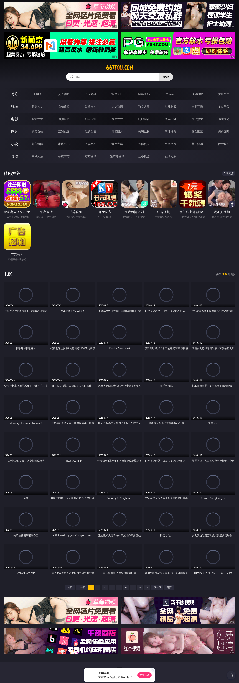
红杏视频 (144, 156)
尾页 (169, 587)
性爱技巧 (224, 144)
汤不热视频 (117, 156)
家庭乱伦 (64, 144)
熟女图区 (197, 131)
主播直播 (197, 106)
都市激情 (37, 144)
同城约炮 (37, 156)
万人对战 (90, 94)
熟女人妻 (144, 106)
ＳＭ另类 (224, 106)
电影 (14, 118)
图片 (14, 131)
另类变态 (224, 119)
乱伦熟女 (197, 119)
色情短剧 (170, 156)
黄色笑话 (197, 144)
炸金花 (170, 94)
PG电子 (37, 94)
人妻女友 (90, 144)
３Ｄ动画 (117, 106)
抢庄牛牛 (224, 94)
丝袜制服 (170, 106)
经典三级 (170, 119)
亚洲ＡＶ (37, 106)
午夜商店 (64, 156)
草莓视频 (90, 156)
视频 (14, 106)
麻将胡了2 (143, 94)
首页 (69, 587)
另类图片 (224, 131)
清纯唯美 (170, 131)
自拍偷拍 (64, 106)
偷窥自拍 (37, 131)
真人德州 (64, 94)
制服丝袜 (144, 119)
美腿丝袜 (144, 131)
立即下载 (144, 675)
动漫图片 (117, 131)
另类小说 (170, 144)
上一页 (81, 587)
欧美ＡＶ (90, 106)
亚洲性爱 (37, 119)
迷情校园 (144, 144)
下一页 (157, 587)
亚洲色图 (64, 131)
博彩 (14, 93)
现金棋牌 (197, 94)
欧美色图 (90, 131)
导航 (14, 156)
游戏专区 (117, 94)
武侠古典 (117, 144)
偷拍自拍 (64, 119)
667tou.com (119, 67)
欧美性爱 (117, 119)
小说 (14, 143)
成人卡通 (90, 119)
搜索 (166, 77)
